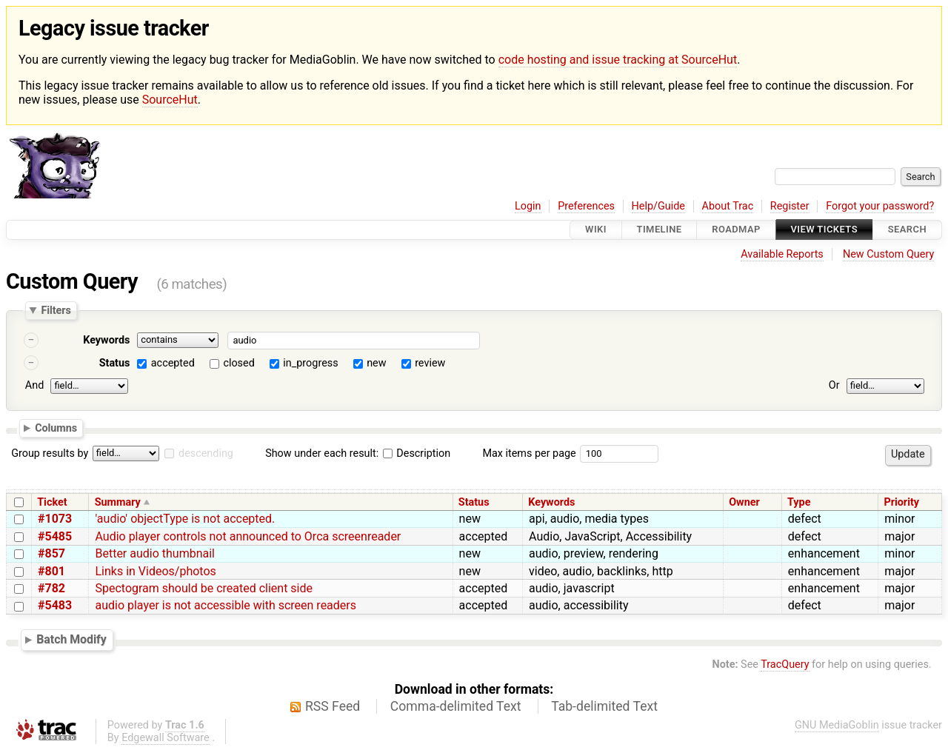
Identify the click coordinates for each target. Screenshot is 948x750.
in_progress (310, 363)
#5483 (55, 605)
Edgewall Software (165, 737)
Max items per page (528, 453)
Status (114, 363)
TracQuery (785, 664)
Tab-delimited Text (604, 706)
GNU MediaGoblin (837, 725)
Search (907, 229)
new (376, 363)
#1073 (55, 519)
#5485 (55, 536)
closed (238, 363)
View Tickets (824, 229)
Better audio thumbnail (155, 553)
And (34, 385)
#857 (51, 553)
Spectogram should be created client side (204, 588)
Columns (56, 428)
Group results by (49, 453)
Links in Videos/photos (155, 571)
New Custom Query (888, 254)
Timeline (659, 229)
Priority (901, 502)
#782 (51, 588)
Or (834, 385)
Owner (744, 502)
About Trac (728, 206)
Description (416, 453)
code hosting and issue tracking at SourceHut (617, 60)
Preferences (586, 206)
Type (798, 502)
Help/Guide (658, 206)
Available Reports (782, 254)
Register (790, 206)
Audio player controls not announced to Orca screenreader (248, 536)
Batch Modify (71, 639)
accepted (173, 363)
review (430, 363)
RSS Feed (332, 706)
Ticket (52, 502)
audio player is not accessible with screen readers (225, 605)
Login (528, 206)
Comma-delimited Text (455, 706)
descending (205, 453)
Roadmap (736, 229)
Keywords (106, 340)
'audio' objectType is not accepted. (185, 519)
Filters (55, 310)
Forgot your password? (880, 206)
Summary (118, 502)
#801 (51, 571)
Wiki (596, 229)
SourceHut (170, 100)
